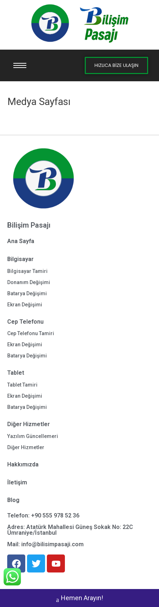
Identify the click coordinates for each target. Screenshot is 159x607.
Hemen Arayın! (79, 598)
